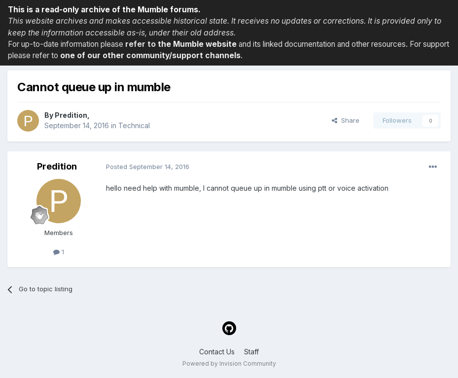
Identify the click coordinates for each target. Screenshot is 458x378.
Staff (251, 351)
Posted (147, 167)
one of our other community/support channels (150, 55)
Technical (134, 125)
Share (345, 120)
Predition (71, 115)
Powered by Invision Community (229, 363)
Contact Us (217, 351)
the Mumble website (197, 44)
